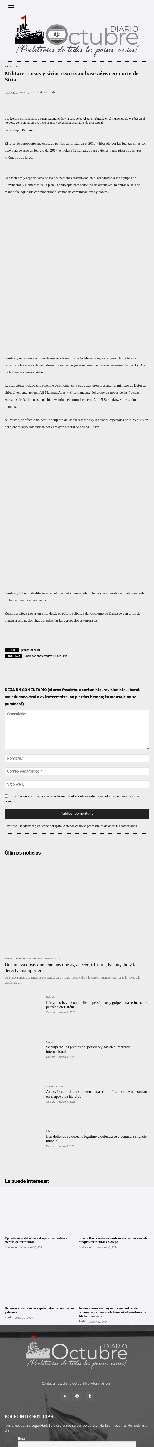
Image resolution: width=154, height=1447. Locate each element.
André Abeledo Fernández (28, 821)
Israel (8, 1180)
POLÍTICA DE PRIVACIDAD (104, 1441)
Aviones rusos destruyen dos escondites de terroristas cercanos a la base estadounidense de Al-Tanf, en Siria (112, 1175)
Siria (17, 66)
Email (22, 1301)
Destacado (11, 1110)
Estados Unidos (55, 949)
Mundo (8, 821)
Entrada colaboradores (69, 1433)
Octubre (27, 130)
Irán (48, 994)
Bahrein (50, 860)
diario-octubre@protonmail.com (87, 1246)
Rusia (8, 66)
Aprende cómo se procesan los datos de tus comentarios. (100, 688)
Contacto (94, 1433)
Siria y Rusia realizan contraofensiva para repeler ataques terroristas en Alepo (114, 1103)
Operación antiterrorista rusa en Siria (46, 518)
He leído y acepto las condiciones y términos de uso (63, 1318)
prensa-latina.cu (30, 512)
